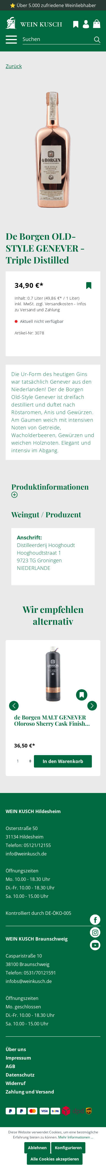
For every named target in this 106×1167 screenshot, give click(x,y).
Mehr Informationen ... (75, 1137)
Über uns (16, 1049)
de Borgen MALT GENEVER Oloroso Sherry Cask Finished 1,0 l (52, 720)
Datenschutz (20, 1075)
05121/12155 (37, 845)
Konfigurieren (68, 1147)
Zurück (14, 66)
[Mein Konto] (82, 23)
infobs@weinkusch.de (29, 981)
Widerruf (15, 1083)
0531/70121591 (40, 973)
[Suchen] (56, 39)
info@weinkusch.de (26, 854)
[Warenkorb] (93, 23)
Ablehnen (37, 1147)
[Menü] (11, 39)
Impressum (18, 1058)
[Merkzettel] (72, 23)
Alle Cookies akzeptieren (55, 1159)
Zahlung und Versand (30, 1092)
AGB (10, 1066)
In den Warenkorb (63, 761)
